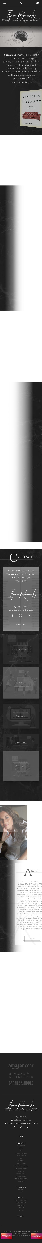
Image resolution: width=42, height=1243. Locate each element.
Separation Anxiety (21, 1178)
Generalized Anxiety (21, 1166)
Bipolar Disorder (21, 1153)
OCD (21, 1150)
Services (21, 1197)
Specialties (20, 1143)
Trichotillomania (21, 1168)
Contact (20, 1216)
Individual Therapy (21, 1200)
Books (21, 1192)
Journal (21, 1189)
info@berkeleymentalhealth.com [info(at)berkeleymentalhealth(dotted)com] (22, 610)
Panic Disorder (21, 1163)
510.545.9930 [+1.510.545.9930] (22, 607)
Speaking (21, 1207)
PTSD (21, 1158)
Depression (21, 1145)
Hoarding (21, 1160)
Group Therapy (21, 1202)
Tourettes (21, 1181)
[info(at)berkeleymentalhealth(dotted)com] (37, 3)
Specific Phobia (21, 1176)
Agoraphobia (21, 1173)
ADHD (21, 1148)
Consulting (21, 1205)
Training (21, 1210)
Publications (21, 1187)
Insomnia (21, 1171)
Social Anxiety (21, 1155)
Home (21, 1136)
